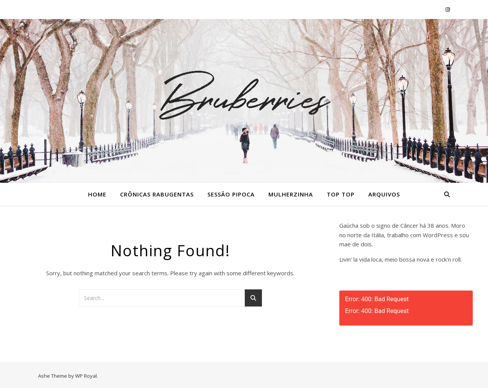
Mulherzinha (290, 194)
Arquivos (384, 194)
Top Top (341, 194)
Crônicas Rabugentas (157, 194)
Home (97, 194)
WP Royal (86, 375)
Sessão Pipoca (231, 194)
